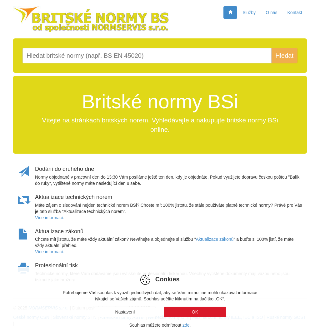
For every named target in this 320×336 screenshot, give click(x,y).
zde (186, 325)
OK (195, 311)
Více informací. (49, 217)
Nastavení (125, 311)
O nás (271, 12)
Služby (249, 12)
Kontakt (295, 12)
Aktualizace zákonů (215, 239)
